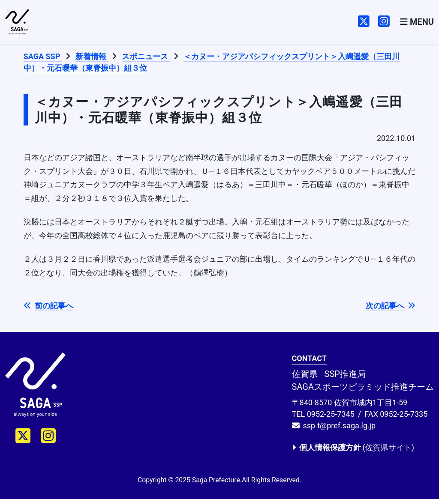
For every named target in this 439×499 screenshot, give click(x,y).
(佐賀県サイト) (353, 447)
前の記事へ (48, 305)
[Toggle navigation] (417, 22)
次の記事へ (390, 305)
